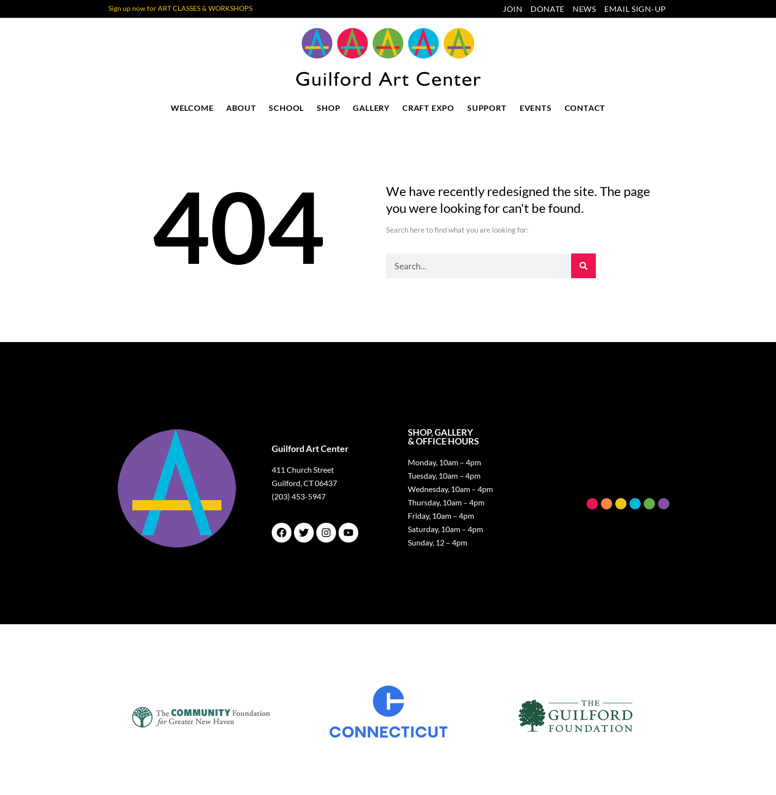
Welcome (192, 107)
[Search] (583, 265)
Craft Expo (428, 107)
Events (536, 107)
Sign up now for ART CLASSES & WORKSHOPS (180, 8)
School (286, 107)
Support (487, 107)
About (241, 107)
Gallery (371, 107)
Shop (328, 107)
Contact (585, 107)
